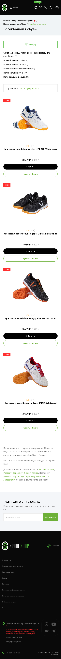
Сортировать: (12, 88)
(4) (16, 77)
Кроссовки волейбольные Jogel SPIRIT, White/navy (30, 149)
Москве (50, 469)
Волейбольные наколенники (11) (19, 68)
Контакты (5, 584)
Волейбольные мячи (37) (15, 72)
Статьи (4, 578)
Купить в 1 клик (30, 174)
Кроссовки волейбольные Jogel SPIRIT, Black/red (30, 318)
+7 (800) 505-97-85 (13, 653)
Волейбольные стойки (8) (15, 60)
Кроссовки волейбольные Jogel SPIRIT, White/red (30, 403)
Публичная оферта (9, 602)
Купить (30, 166)
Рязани (42, 469)
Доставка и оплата (8, 572)
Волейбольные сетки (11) (15, 64)
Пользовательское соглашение (13, 596)
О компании (6, 560)
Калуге (35, 473)
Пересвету (30, 476)
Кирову (27, 473)
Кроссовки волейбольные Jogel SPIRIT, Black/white (30, 233)
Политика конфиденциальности (13, 590)
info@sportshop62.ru (13, 641)
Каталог (53, 546)
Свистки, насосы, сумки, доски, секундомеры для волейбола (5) (26, 54)
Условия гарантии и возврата (12, 566)
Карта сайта (6, 608)
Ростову (7, 473)
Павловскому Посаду (13, 476)
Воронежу (18, 473)
